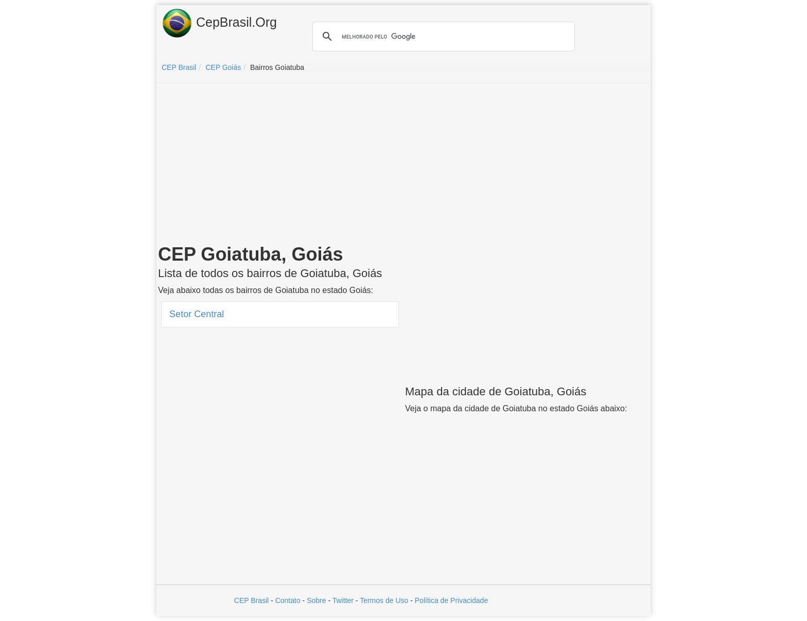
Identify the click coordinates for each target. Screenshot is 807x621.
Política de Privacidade (451, 600)
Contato (288, 600)
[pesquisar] (442, 36)
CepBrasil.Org (219, 23)
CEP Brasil (251, 600)
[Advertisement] (403, 166)
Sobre (316, 600)
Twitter (343, 600)
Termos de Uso (384, 600)
